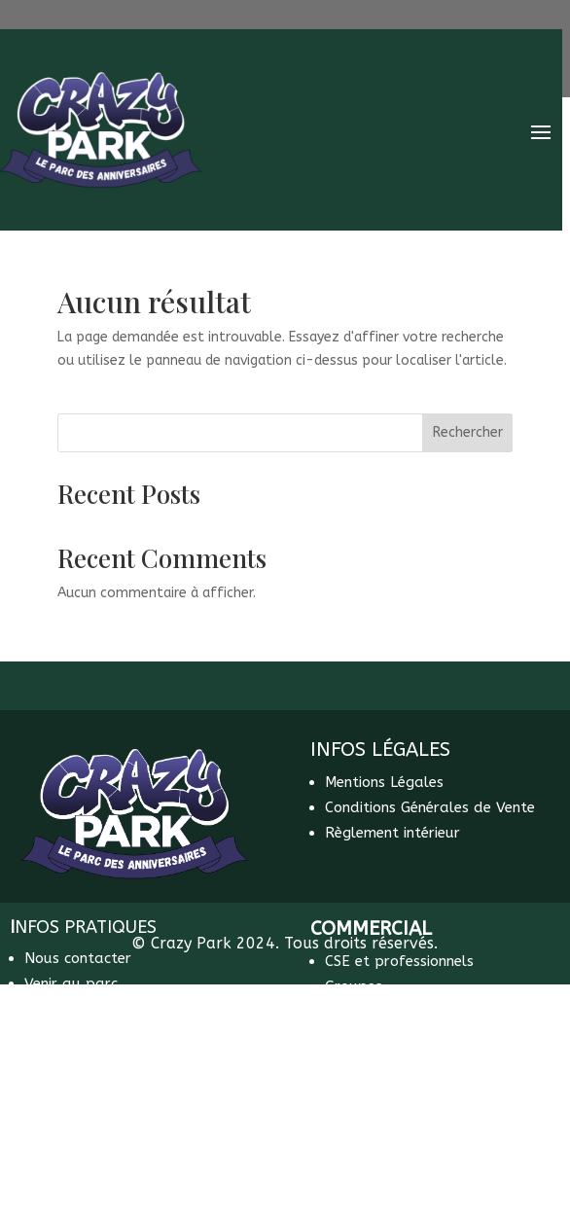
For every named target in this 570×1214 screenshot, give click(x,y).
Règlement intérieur (392, 832)
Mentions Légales (384, 782)
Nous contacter (77, 958)
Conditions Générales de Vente (430, 807)
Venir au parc (71, 983)
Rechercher (468, 432)
